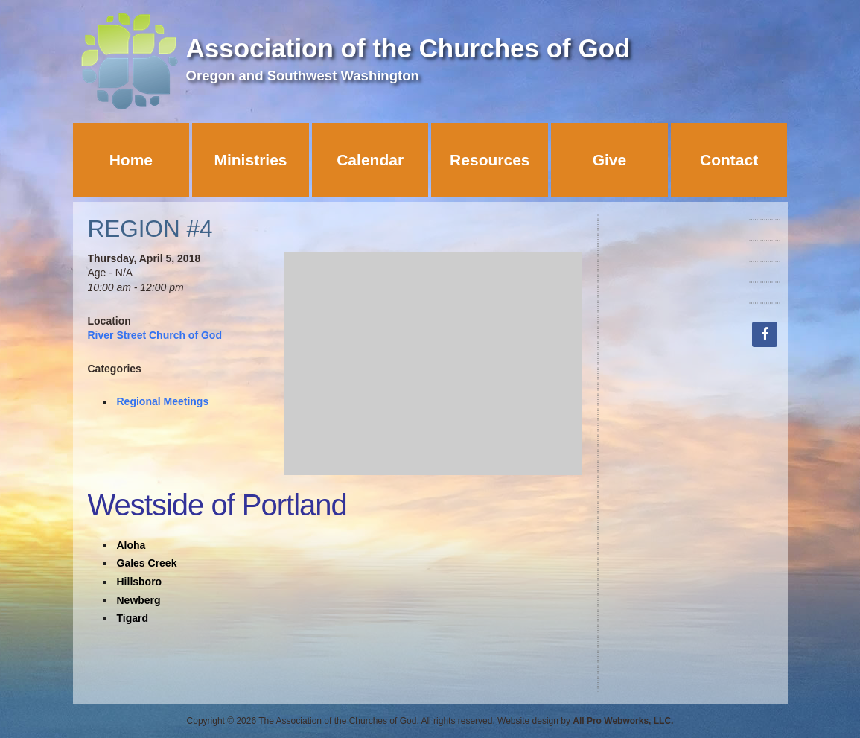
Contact (729, 159)
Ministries (250, 159)
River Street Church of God (155, 335)
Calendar (370, 159)
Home (131, 159)
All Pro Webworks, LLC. (623, 721)
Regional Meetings (163, 401)
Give (610, 159)
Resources (489, 159)
